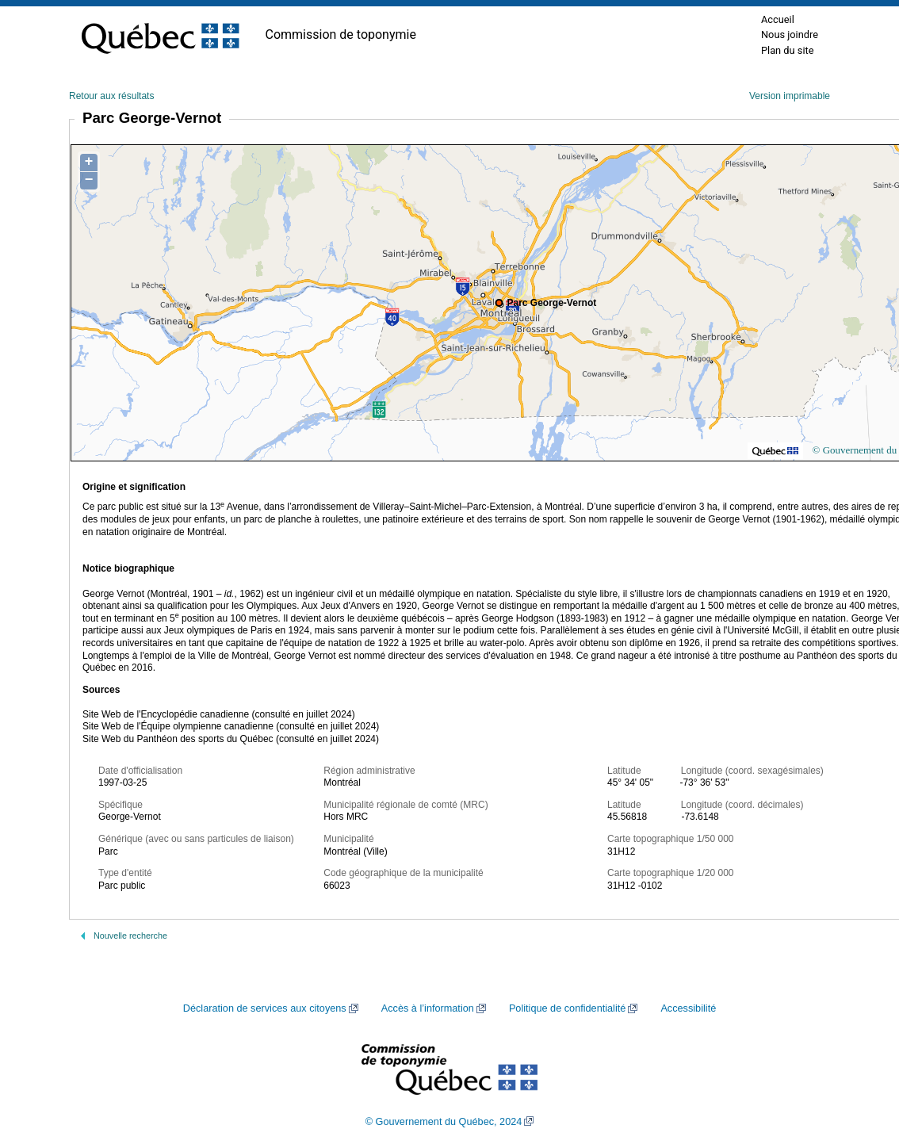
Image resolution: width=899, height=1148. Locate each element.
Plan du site (787, 50)
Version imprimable (789, 95)
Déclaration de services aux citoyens (264, 1008)
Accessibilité (688, 1008)
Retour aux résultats (111, 95)
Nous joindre (789, 34)
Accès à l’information (427, 1008)
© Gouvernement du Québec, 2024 (443, 1121)
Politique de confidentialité (567, 1008)
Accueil (777, 19)
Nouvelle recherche (130, 935)
